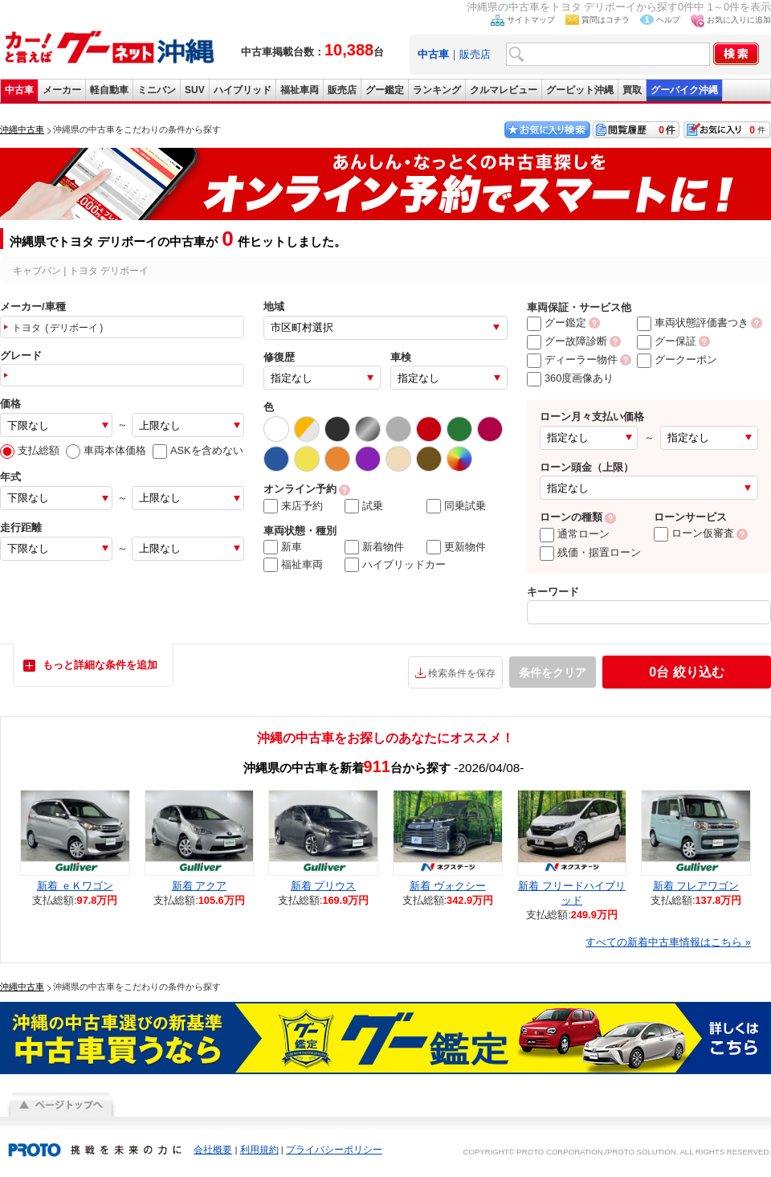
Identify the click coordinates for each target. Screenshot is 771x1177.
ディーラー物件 (572, 360)
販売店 (475, 54)
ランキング (437, 90)
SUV (195, 90)
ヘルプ (668, 19)
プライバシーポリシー (334, 1150)
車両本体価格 (106, 450)
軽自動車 (109, 90)
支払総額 (29, 450)
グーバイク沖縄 (684, 90)
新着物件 (374, 547)
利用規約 (259, 1150)
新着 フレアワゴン (696, 886)
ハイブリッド (242, 90)
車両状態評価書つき (693, 323)
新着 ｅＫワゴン (75, 886)
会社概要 (213, 1150)
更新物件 (456, 547)
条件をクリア (552, 672)
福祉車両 (299, 90)
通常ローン (575, 534)
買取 (632, 90)
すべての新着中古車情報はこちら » (668, 942)
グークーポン (677, 360)
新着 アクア (199, 886)
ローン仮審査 (694, 533)
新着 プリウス (324, 886)
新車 (282, 547)
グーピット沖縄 (580, 90)
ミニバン (156, 90)
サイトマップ (531, 19)
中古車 (19, 90)
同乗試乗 (456, 506)
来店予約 (293, 506)
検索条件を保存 (462, 673)
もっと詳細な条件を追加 (100, 665)
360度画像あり (570, 378)
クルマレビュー (503, 90)
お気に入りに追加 (739, 19)
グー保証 (666, 341)
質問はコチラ (605, 19)
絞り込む (686, 672)
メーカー (62, 90)
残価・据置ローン (590, 552)
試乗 (364, 506)
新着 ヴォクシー (448, 886)
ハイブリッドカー (395, 565)
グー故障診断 (567, 341)
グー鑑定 (384, 90)
